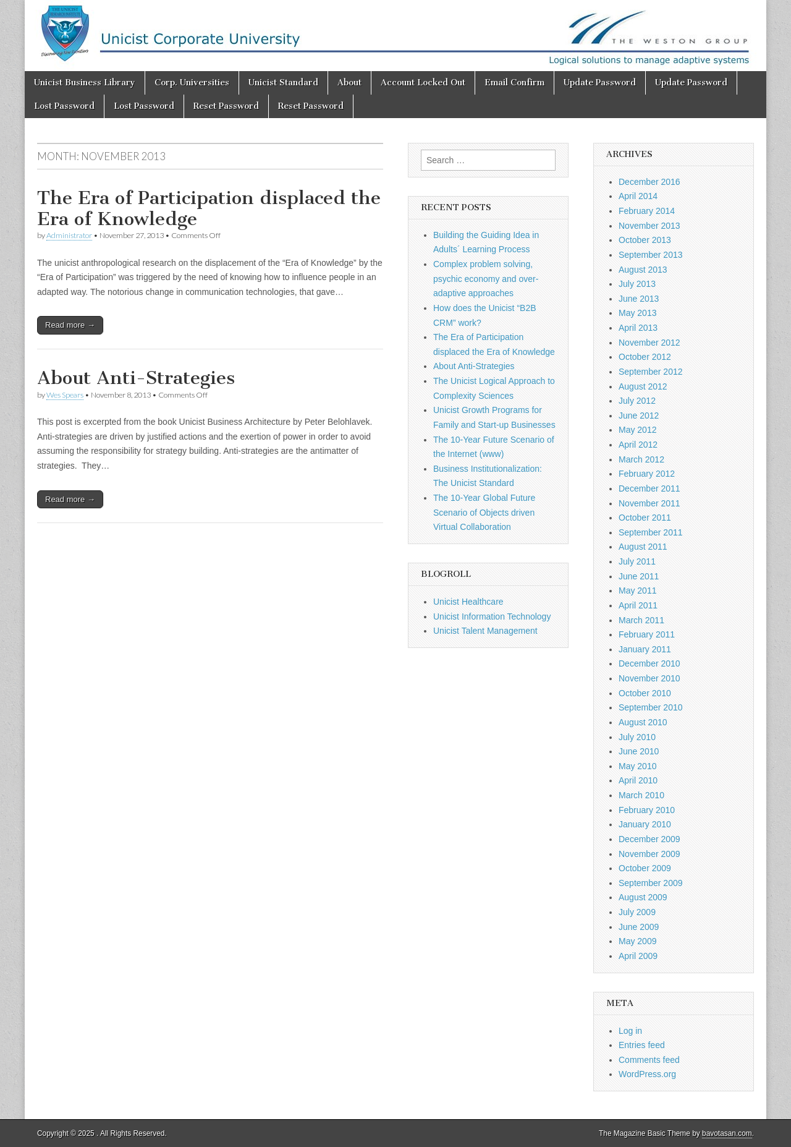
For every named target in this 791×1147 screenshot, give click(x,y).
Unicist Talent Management (485, 631)
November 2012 (649, 343)
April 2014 (638, 196)
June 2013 (639, 299)
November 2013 (649, 226)
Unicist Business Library (84, 82)
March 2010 (641, 795)
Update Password (600, 82)
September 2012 (651, 372)
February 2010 (647, 810)
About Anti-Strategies (136, 378)
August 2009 (643, 897)
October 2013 (645, 240)
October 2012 (645, 357)
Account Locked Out (423, 82)
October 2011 (645, 517)
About (349, 82)
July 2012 (637, 401)
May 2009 (637, 941)
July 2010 (637, 737)
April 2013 (638, 328)
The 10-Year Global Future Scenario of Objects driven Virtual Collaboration (484, 512)
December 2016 (649, 182)
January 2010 (645, 824)
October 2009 (645, 868)
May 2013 (637, 313)
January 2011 (645, 649)
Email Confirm (514, 82)
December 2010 (649, 663)
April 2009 (638, 956)
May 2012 (637, 430)
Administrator (69, 235)
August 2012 (643, 386)
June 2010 (639, 751)
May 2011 (637, 590)
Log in (630, 1031)
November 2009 (649, 854)
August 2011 (643, 547)
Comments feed (649, 1060)
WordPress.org (647, 1074)
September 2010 (651, 707)
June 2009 (639, 927)
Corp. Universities (191, 82)
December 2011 (649, 488)
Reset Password (226, 106)
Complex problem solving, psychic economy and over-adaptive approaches (485, 278)
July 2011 (637, 561)
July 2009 (637, 912)
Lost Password (64, 106)
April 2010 (638, 780)
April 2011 (638, 605)
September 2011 (651, 532)
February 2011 (647, 634)
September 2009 (651, 883)
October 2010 (645, 693)
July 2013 (637, 284)
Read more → (70, 325)
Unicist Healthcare (468, 602)
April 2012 (638, 445)
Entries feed (642, 1045)
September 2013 (651, 255)
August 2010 (643, 722)
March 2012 (641, 459)
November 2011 (649, 503)
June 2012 (639, 415)
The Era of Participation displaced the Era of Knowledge (209, 208)
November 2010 (649, 678)
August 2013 (643, 270)
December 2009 (649, 839)
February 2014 (647, 211)
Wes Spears (64, 394)
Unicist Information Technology (492, 616)
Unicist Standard (283, 82)
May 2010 (637, 766)
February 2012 (647, 474)
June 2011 (639, 576)
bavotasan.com (727, 1133)
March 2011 (641, 620)
